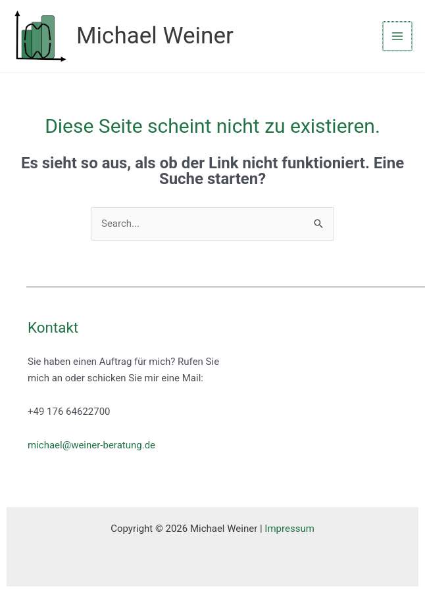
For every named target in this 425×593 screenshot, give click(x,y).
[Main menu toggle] (398, 36)
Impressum (289, 528)
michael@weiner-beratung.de (91, 445)
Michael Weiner (155, 35)
